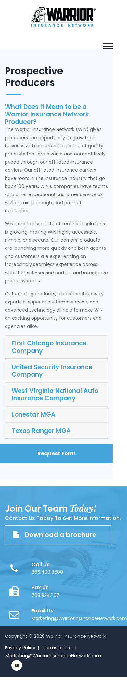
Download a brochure (58, 534)
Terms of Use (58, 647)
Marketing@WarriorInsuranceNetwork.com (79, 618)
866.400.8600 (47, 572)
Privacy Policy (20, 647)
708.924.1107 (45, 595)
